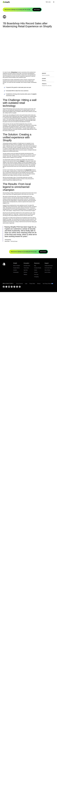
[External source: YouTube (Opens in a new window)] (9, 250)
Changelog (36, 240)
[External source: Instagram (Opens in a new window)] (12, 250)
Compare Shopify (37, 231)
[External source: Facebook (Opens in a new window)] (4, 250)
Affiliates (25, 237)
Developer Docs (27, 229)
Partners (25, 235)
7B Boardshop (14, 35)
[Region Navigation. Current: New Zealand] (8, 247)
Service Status (47, 235)
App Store (26, 233)
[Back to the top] (4, 227)
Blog (35, 229)
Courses (36, 235)
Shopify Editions (16, 231)
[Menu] (53, 2)
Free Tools (36, 237)
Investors (15, 233)
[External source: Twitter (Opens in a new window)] (6, 250)
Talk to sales (48, 1)
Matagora (22, 124)
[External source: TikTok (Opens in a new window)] (14, 250)
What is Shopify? (16, 229)
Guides (35, 233)
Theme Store (26, 231)
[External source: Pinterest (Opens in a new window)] (20, 250)
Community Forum (48, 231)
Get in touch (37, 9)
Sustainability (15, 235)
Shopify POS (28, 133)
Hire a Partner (47, 233)
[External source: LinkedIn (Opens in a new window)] (17, 250)
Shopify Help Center (49, 229)
